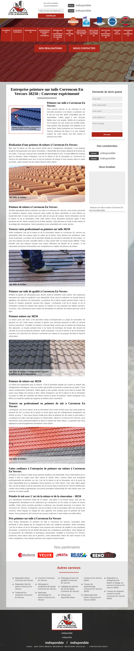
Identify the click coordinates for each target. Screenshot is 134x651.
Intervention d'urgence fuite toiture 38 (44, 33)
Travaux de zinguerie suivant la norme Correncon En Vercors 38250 (116, 595)
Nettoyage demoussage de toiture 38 (81, 33)
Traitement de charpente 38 (128, 33)
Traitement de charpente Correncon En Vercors (23, 595)
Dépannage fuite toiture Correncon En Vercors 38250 (92, 597)
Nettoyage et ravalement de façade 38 (106, 34)
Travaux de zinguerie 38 (69, 33)
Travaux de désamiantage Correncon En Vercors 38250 (93, 587)
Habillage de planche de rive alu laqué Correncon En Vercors (70, 588)
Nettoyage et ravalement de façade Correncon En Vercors (47, 586)
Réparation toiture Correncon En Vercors (24, 579)
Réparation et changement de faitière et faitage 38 (58, 35)
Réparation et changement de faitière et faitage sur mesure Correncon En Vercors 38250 (116, 583)
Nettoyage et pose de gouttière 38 (93, 33)
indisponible (83, 5)
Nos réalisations (50, 48)
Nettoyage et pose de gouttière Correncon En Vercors (69, 580)
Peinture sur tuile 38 (117, 32)
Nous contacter (84, 48)
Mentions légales (75, 646)
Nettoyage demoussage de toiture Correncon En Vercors (46, 596)
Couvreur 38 (6, 31)
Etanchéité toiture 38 (17, 31)
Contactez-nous (98, 646)
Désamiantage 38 (30, 31)
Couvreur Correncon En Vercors (46, 579)
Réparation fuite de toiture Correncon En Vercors (23, 586)
